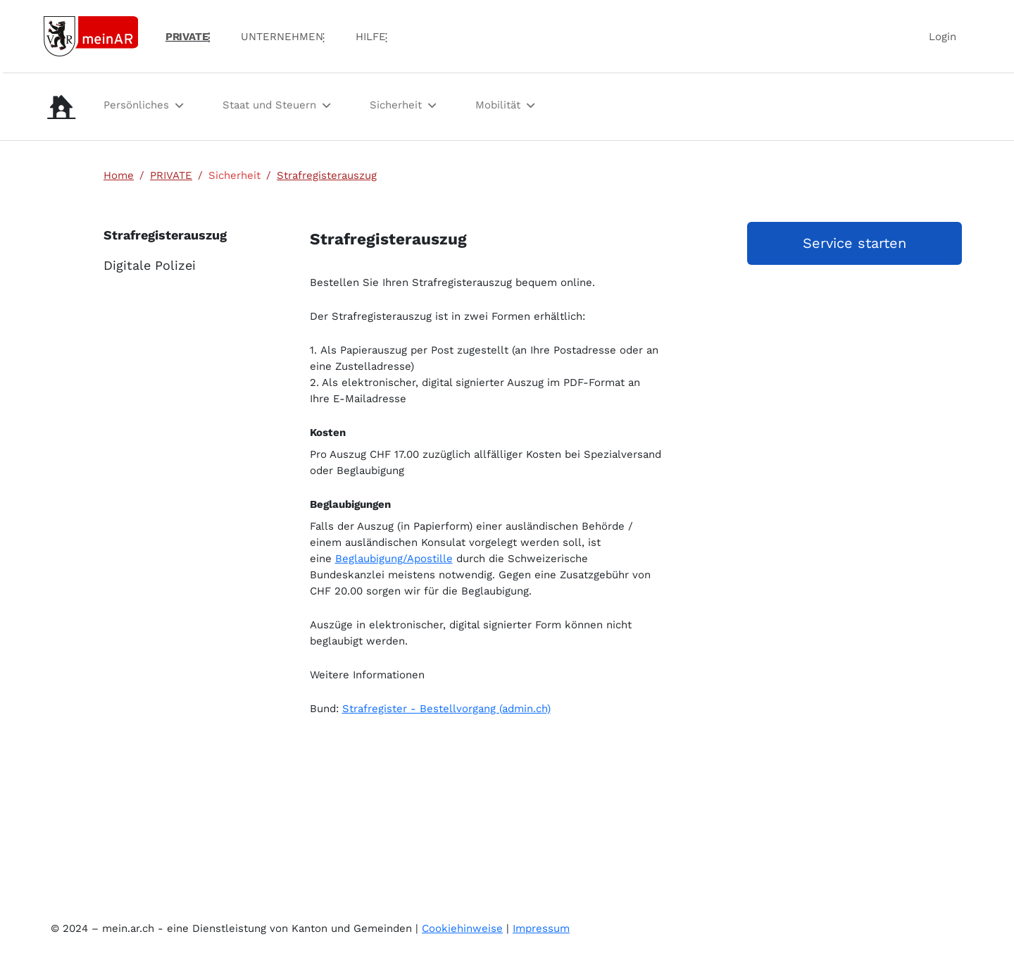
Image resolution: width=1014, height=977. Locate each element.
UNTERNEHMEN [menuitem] (282, 36)
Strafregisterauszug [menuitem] (158, 235)
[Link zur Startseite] (91, 35)
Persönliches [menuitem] (136, 105)
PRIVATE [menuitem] (186, 36)
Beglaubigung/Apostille (394, 558)
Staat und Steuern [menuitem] (269, 105)
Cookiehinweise (462, 928)
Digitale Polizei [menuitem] (150, 265)
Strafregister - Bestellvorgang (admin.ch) (446, 708)
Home (119, 175)
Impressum (541, 928)
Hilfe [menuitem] (371, 36)
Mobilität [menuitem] (497, 105)
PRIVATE (171, 175)
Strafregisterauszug (327, 175)
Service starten (854, 243)
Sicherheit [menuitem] (396, 105)
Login (942, 36)
